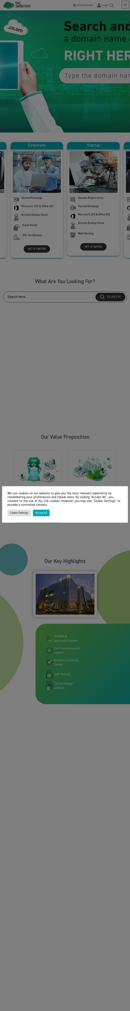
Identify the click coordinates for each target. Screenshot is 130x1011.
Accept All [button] (41, 513)
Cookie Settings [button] (19, 513)
